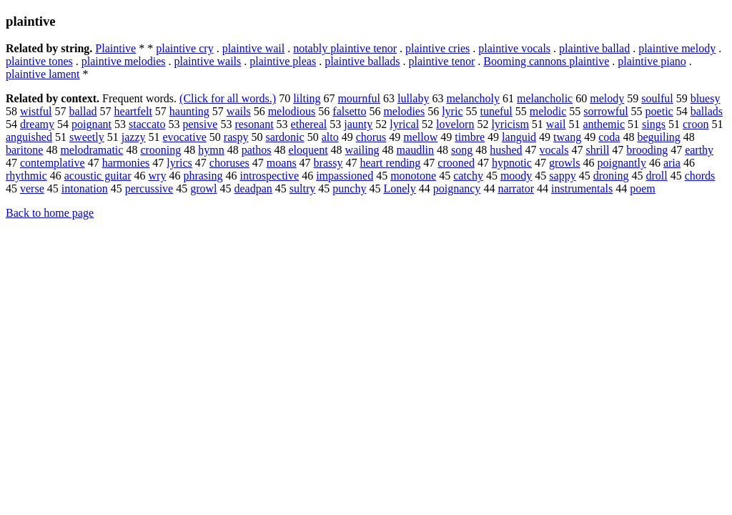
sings (654, 124)
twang (567, 137)
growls (564, 163)
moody (516, 176)
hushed (506, 150)
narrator (516, 188)
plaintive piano (652, 61)
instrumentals (582, 188)
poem (643, 188)
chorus (371, 137)
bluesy (706, 98)
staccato (147, 124)
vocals (554, 150)
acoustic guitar (98, 176)
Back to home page (50, 213)
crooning (160, 150)
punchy (349, 188)
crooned (456, 163)
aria (672, 163)
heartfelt (133, 111)
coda (609, 137)
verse (32, 188)
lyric (452, 111)
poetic (659, 111)
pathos (257, 150)
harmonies (126, 163)
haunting (189, 111)
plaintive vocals (514, 48)
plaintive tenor (441, 61)
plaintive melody (677, 48)
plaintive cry (184, 48)
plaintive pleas (282, 61)
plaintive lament (43, 74)
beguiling (658, 137)
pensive (200, 124)
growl (203, 188)
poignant (91, 124)
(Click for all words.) (227, 98)
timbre (470, 137)
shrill (597, 150)
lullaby (413, 98)
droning (611, 176)
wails (239, 111)
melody (607, 98)
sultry (302, 188)
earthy (699, 150)
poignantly (621, 163)
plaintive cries (437, 48)
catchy (468, 176)
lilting (306, 98)
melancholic (545, 98)
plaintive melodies (123, 61)
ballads (707, 111)
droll (656, 176)
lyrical (404, 124)
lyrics (179, 163)
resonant (253, 124)
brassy (328, 163)
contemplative (52, 163)
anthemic (604, 124)
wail (556, 124)
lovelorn (455, 124)
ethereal (309, 124)
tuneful (496, 111)
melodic (548, 111)
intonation (84, 188)
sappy (562, 176)
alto (330, 137)
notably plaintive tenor (345, 48)
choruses (229, 163)
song (462, 150)
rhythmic (26, 176)
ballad (83, 111)
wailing (362, 150)
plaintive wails (208, 61)
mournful (358, 98)
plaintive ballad (594, 48)
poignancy (457, 188)
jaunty (358, 124)
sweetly (86, 137)
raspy (236, 137)
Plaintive (115, 48)
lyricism (509, 124)
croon (695, 124)
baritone (24, 150)
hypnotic (512, 163)
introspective (270, 176)
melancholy (473, 98)
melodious (292, 111)
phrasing (202, 176)
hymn (211, 150)
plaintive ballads (362, 61)
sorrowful (605, 111)
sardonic (284, 137)
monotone (413, 176)
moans (282, 163)
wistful (35, 111)
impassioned (344, 176)
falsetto (349, 111)
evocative (185, 137)
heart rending (390, 163)
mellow (420, 137)
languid (519, 137)
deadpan (253, 188)
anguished (29, 137)
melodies (404, 111)
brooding (647, 150)
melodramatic (91, 150)
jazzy (134, 137)
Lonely (399, 188)
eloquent (308, 150)
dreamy (37, 124)
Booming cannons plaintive (546, 61)
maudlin (415, 150)
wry (158, 176)
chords (700, 176)
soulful (657, 98)
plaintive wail (253, 48)
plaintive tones (39, 61)
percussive (149, 188)
